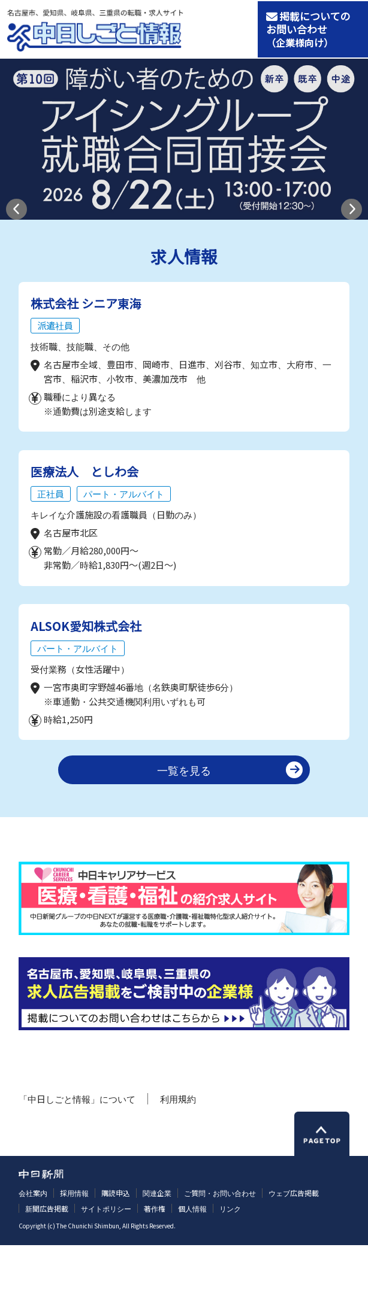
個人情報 (192, 1265)
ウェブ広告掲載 (294, 1250)
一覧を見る (184, 826)
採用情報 (74, 1250)
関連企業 (157, 1250)
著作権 (154, 1265)
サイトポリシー (106, 1265)
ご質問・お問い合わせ (220, 1250)
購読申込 (115, 1250)
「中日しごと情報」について (77, 1155)
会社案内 (33, 1250)
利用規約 (178, 1155)
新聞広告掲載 (46, 1265)
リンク (230, 1265)
